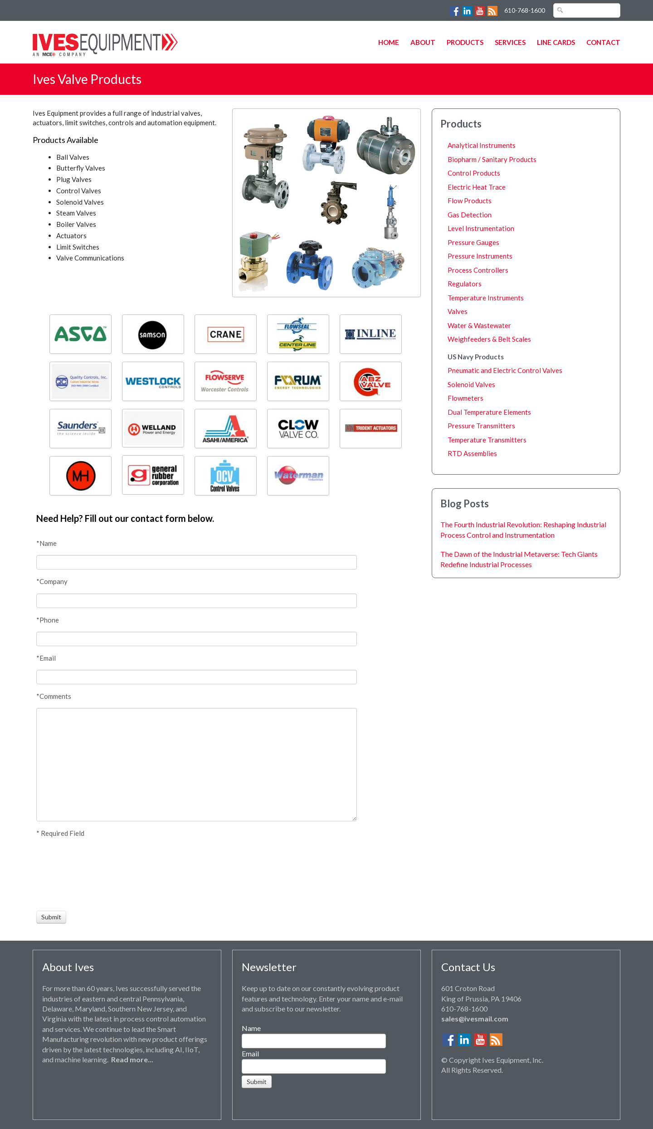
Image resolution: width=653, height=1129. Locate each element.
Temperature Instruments (486, 298)
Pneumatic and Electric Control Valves (505, 370)
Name (251, 1028)
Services (510, 42)
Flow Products (470, 200)
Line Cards (556, 42)
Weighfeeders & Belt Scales (489, 339)
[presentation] (70, 874)
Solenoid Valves (471, 384)
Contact (603, 42)
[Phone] (196, 639)
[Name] (196, 562)
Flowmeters (465, 398)
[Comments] (196, 764)
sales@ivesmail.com (474, 1018)
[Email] (196, 677)
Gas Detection (470, 215)
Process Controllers (478, 270)
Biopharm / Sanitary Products (492, 159)
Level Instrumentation (481, 228)
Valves (458, 311)
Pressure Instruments (480, 256)
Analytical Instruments (482, 145)
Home (388, 42)
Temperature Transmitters (487, 440)
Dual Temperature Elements (489, 412)
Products (465, 42)
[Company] (196, 601)
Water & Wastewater (479, 325)
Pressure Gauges (473, 242)
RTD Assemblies (472, 453)
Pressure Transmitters (481, 426)
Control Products (474, 173)
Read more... (132, 1059)
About (422, 42)
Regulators (465, 284)
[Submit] (51, 917)
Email (250, 1053)
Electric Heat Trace (477, 187)
